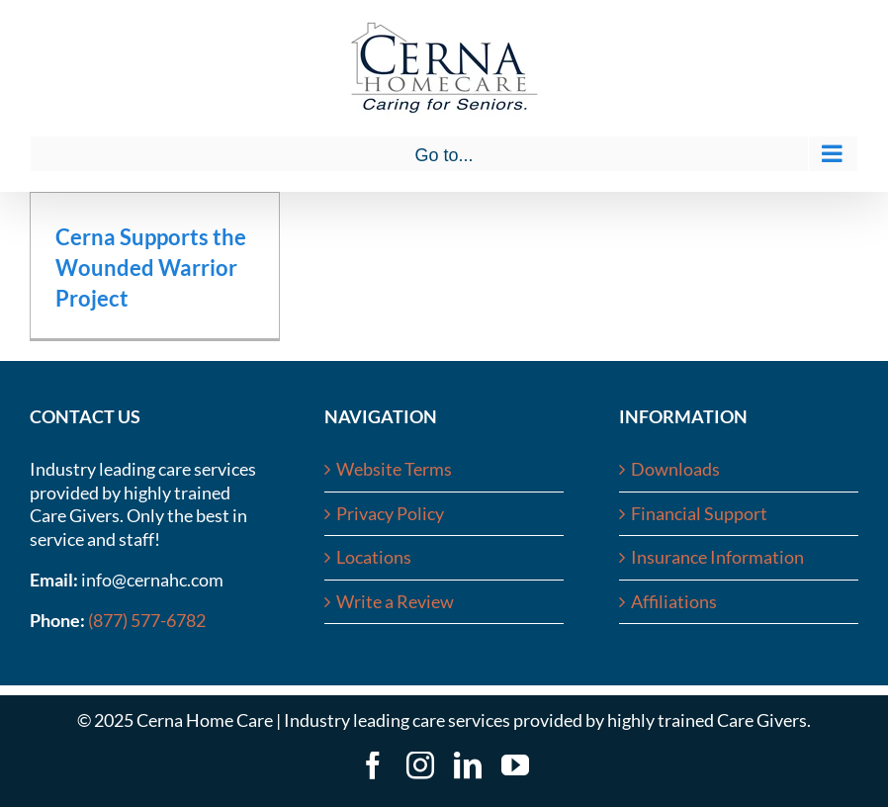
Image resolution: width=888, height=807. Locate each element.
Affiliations (674, 601)
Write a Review (395, 601)
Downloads (675, 469)
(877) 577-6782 (147, 620)
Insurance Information (717, 557)
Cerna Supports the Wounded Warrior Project (150, 268)
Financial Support (699, 513)
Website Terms (394, 469)
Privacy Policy (390, 513)
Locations (373, 557)
